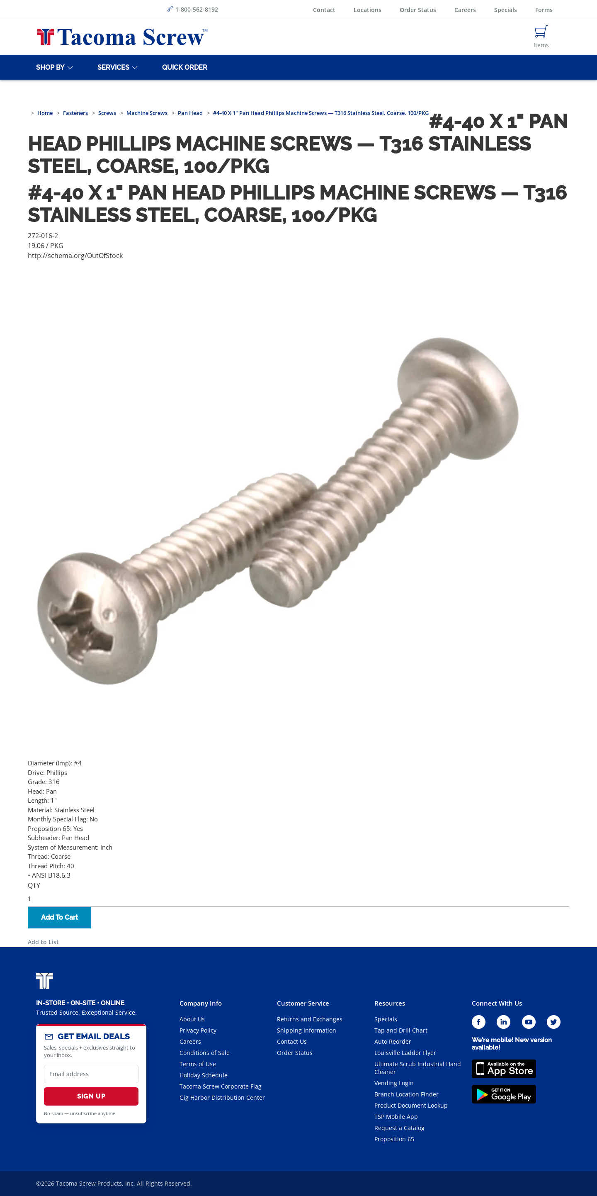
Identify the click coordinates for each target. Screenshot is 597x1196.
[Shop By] (49, 67)
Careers (465, 10)
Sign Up (91, 1096)
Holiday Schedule (204, 1075)
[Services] (112, 67)
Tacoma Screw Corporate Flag (221, 1086)
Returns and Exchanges (309, 1019)
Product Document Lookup (411, 1105)
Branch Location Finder (406, 1094)
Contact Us (292, 1041)
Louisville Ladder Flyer (405, 1053)
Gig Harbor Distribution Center (222, 1097)
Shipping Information (306, 1030)
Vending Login (394, 1083)
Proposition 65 (394, 1139)
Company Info (201, 1003)
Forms (544, 10)
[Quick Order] (183, 67)
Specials (505, 10)
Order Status (418, 10)
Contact (324, 10)
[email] (91, 1074)
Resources (389, 1003)
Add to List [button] (43, 942)
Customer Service (303, 1003)
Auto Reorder (392, 1041)
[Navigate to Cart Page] (541, 37)
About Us (192, 1019)
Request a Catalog (399, 1128)
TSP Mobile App (396, 1116)
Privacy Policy (198, 1030)
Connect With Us (497, 1003)
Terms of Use (198, 1064)
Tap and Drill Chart (400, 1030)
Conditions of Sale (205, 1053)
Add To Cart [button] (59, 917)
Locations (367, 10)
